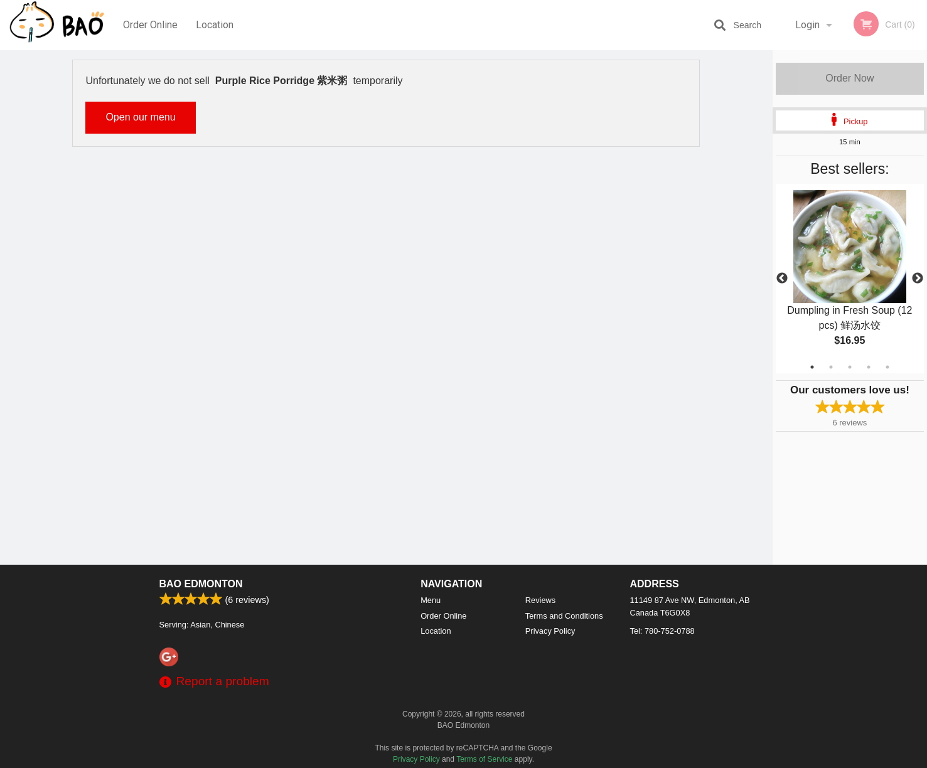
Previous (782, 278)
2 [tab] (831, 367)
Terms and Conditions (564, 616)
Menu (431, 600)
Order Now (849, 78)
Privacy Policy (550, 631)
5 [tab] (887, 367)
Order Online (150, 25)
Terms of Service (484, 759)
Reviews (540, 600)
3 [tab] (850, 367)
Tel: (662, 631)
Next (917, 278)
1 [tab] (812, 367)
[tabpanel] (850, 278)
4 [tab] (868, 367)
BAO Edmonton (201, 584)
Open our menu (140, 117)
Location (214, 25)
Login (807, 25)
